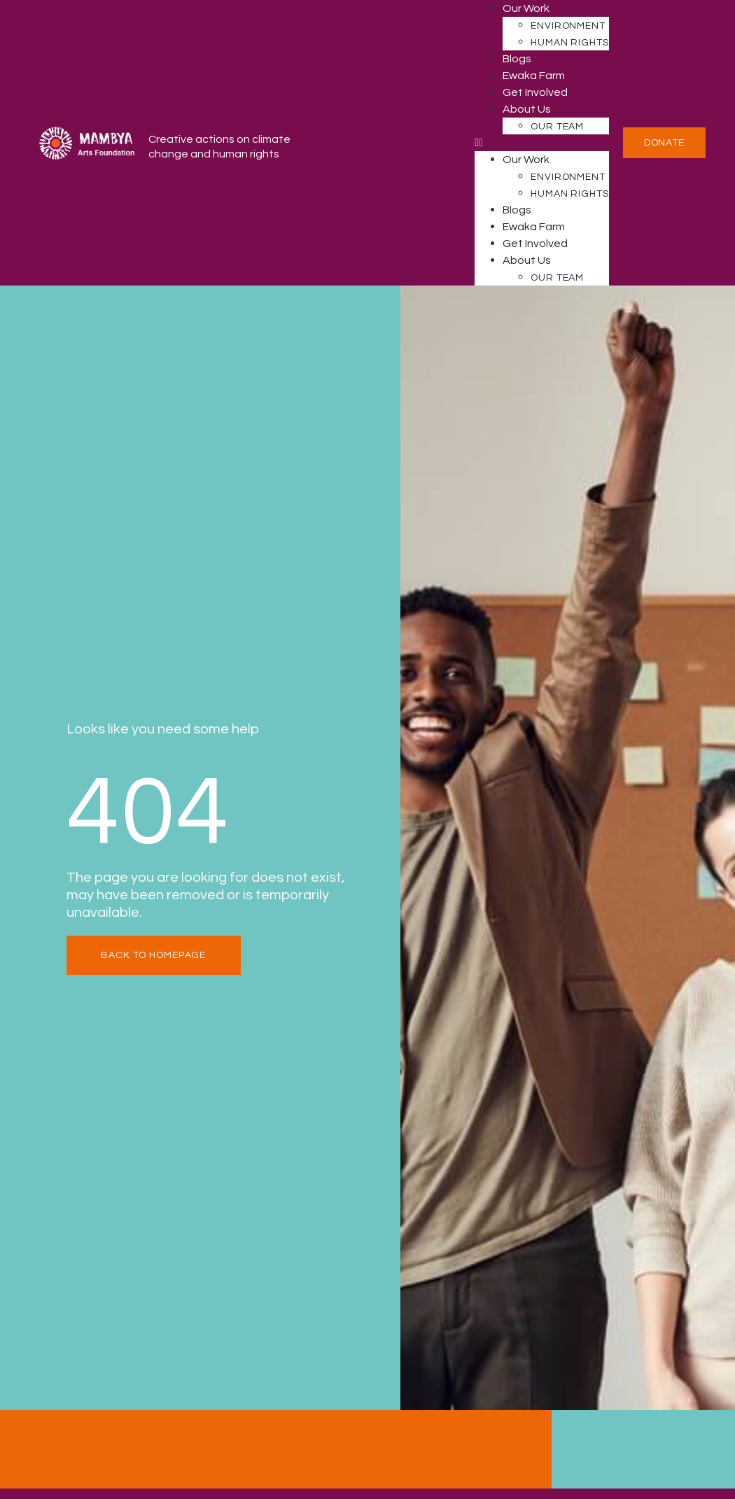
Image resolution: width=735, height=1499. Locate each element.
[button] (542, 142)
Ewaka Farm (534, 75)
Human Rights (570, 43)
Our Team (557, 127)
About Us (527, 109)
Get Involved (535, 92)
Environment (568, 26)
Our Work (526, 8)
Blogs (517, 58)
